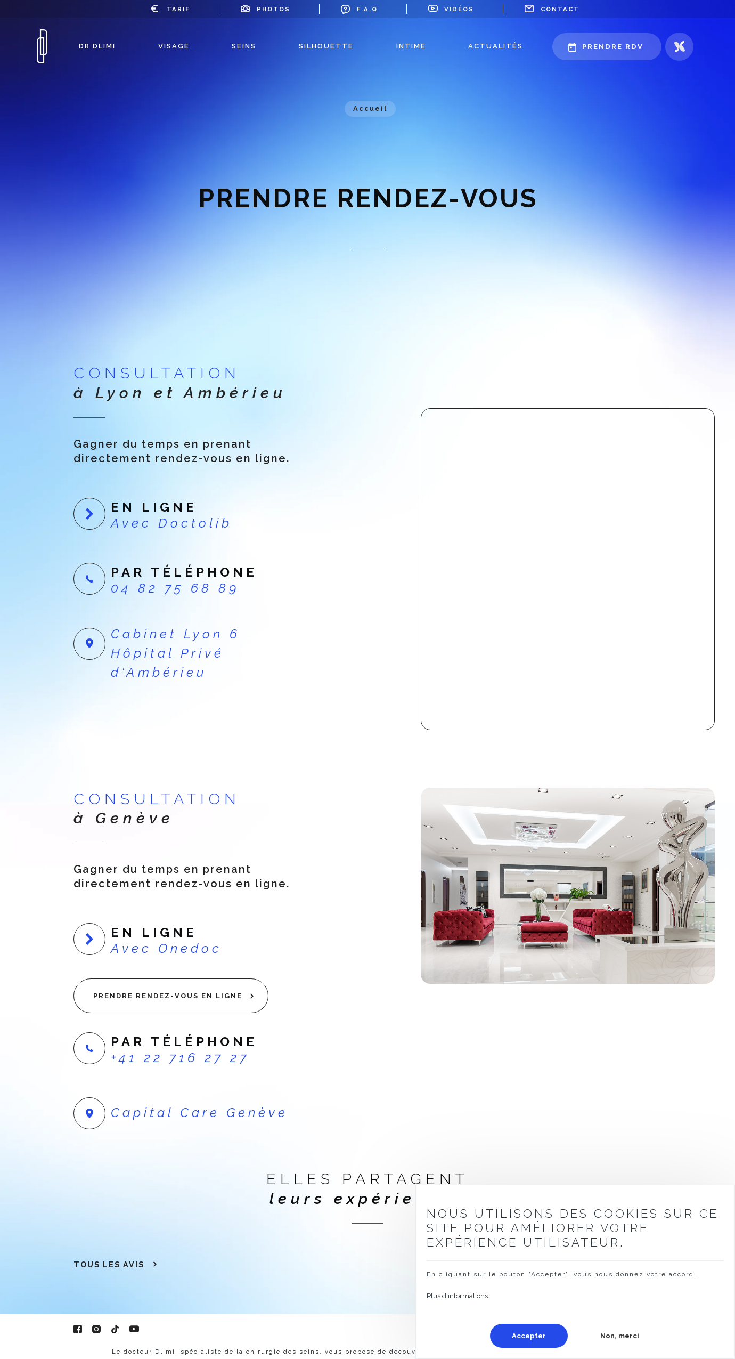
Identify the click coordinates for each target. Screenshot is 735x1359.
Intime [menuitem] (411, 46)
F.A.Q (367, 9)
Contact (560, 9)
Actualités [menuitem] (495, 46)
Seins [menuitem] (244, 46)
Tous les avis (109, 1264)
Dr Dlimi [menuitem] (97, 46)
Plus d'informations (457, 1295)
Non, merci (619, 1336)
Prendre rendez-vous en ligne (167, 996)
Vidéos (459, 9)
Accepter (529, 1336)
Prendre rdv (612, 47)
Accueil (370, 108)
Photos (273, 9)
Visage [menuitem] (174, 46)
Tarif (178, 9)
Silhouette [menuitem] (326, 46)
